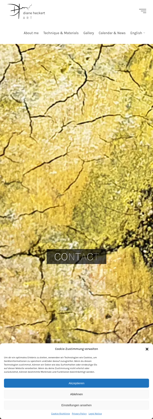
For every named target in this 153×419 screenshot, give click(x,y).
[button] (147, 349)
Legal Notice (95, 413)
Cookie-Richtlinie (60, 413)
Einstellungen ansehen (76, 405)
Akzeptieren (76, 383)
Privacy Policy (79, 413)
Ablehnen (76, 394)
